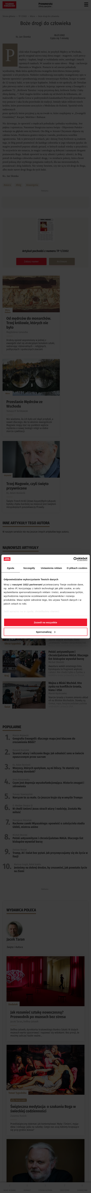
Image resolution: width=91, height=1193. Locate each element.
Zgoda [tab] (10, 568)
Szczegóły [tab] (29, 568)
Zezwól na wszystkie (45, 622)
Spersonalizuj (45, 631)
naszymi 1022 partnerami (27, 584)
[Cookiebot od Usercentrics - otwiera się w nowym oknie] (73, 559)
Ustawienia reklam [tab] (51, 568)
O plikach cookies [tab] (77, 568)
